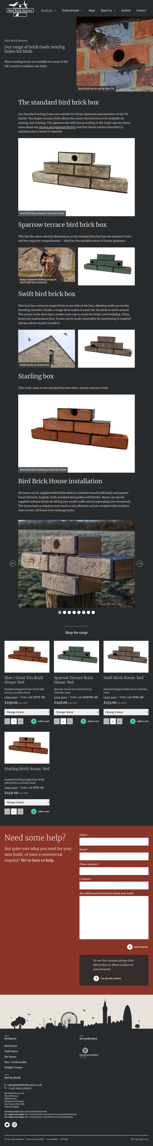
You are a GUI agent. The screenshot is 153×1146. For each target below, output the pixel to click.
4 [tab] (74, 612)
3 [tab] (69, 612)
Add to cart (43, 721)
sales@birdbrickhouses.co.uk (24, 1084)
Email (83, 849)
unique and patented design (57, 127)
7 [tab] (88, 612)
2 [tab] (64, 612)
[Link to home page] (20, 9)
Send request (141, 947)
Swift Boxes (11, 1051)
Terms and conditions (14, 1139)
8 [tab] (93, 612)
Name (83, 835)
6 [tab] (84, 612)
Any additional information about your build (106, 893)
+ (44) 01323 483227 (20, 1088)
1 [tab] (59, 612)
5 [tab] (79, 612)
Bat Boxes (10, 1056)
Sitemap (64, 1139)
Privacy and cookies (35, 1139)
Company (85, 878)
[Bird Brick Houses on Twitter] (7, 1125)
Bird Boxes (10, 1045)
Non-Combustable (15, 1062)
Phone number (89, 864)
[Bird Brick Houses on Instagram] (14, 1125)
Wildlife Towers (13, 1067)
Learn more (10, 697)
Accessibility (52, 1139)
